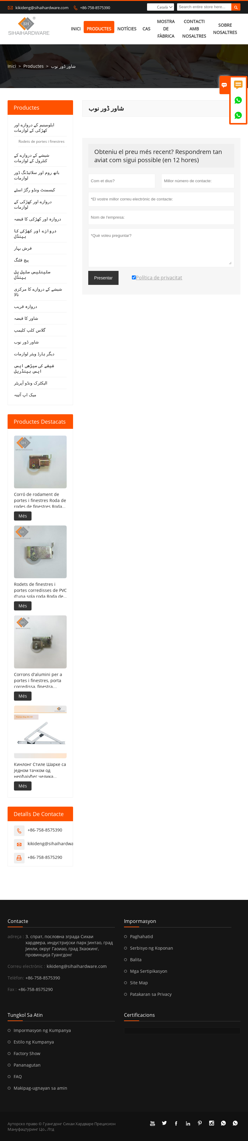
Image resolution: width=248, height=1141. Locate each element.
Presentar (103, 278)
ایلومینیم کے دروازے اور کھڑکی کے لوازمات (34, 127)
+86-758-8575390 (95, 7)
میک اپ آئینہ (25, 395)
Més (22, 516)
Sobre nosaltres (225, 29)
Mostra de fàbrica (166, 29)
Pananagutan (27, 1065)
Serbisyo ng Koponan (151, 948)
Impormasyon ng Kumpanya (42, 1030)
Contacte (18, 921)
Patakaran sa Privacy (151, 994)
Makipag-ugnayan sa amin (40, 1088)
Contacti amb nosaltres (194, 29)
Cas (146, 29)
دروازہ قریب (25, 306)
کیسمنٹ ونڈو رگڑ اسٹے (34, 190)
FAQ (18, 1076)
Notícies (126, 29)
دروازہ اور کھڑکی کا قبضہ (37, 219)
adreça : (16, 936)
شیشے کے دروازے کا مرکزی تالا (38, 292)
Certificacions (139, 1015)
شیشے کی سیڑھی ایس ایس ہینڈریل (34, 368)
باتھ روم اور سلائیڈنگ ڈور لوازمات (36, 175)
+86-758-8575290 (45, 857)
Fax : (12, 989)
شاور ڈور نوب (26, 342)
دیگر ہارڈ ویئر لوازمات (34, 354)
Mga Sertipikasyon (148, 971)
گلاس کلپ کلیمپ (29, 330)
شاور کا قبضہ (26, 318)
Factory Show (27, 1053)
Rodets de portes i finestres (41, 141)
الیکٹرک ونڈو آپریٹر (30, 383)
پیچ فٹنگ (21, 260)
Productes (99, 29)
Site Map (139, 983)
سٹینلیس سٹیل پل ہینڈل (32, 274)
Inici (76, 29)
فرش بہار (23, 248)
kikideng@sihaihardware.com (42, 7)
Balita (136, 959)
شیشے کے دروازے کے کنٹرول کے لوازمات (31, 158)
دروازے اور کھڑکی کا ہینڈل (35, 233)
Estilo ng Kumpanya (34, 1042)
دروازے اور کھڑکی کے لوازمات (33, 204)
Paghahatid (141, 936)
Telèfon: (16, 978)
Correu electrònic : (26, 966)
